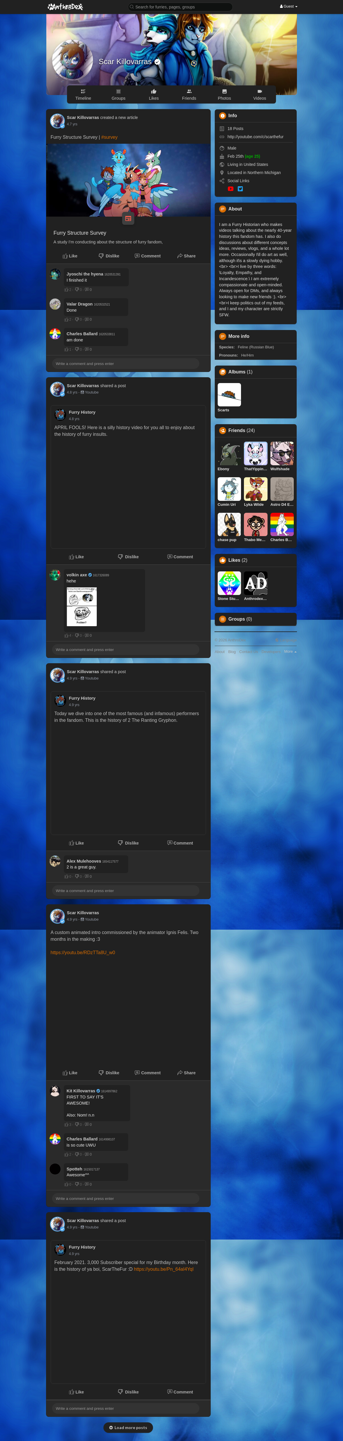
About (220, 652)
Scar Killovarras (126, 61)
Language (286, 640)
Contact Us (248, 652)
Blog (232, 652)
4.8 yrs (72, 392)
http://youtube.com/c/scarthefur (256, 136)
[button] (180, 6)
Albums (237, 372)
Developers (271, 652)
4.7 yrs (72, 124)
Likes (234, 560)
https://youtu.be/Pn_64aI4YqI (164, 1269)
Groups (236, 619)
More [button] (290, 651)
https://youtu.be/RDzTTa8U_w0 (83, 952)
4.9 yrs (72, 678)
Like (70, 256)
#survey (109, 137)
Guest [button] (289, 6)
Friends (236, 430)
